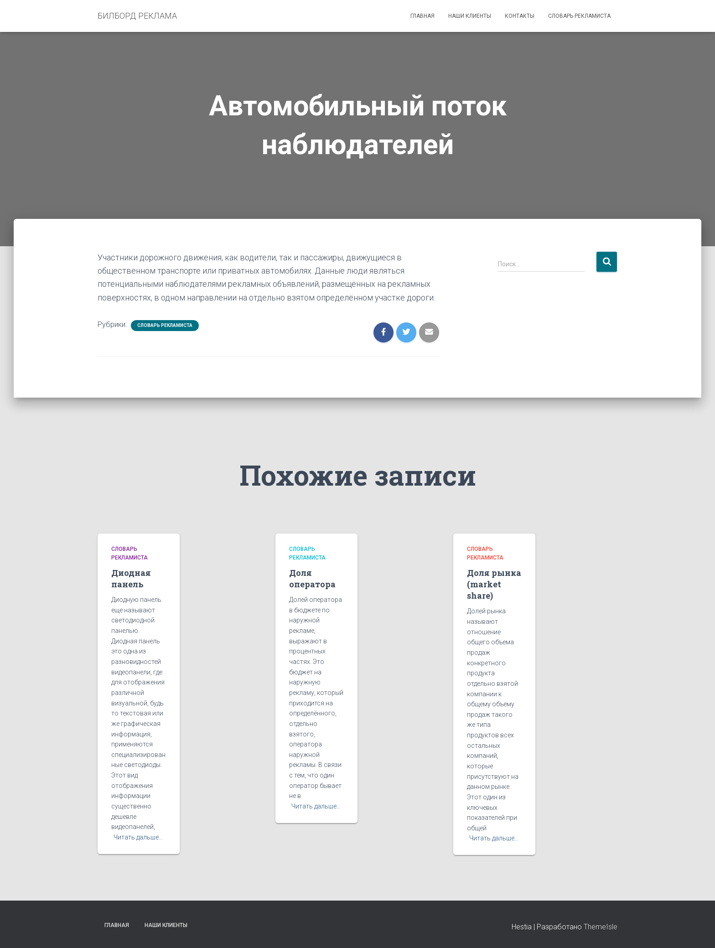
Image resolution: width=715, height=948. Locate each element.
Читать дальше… (138, 837)
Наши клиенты (469, 16)
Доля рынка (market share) (494, 584)
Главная (422, 16)
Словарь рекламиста (579, 16)
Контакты (519, 16)
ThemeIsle (600, 926)
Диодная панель (131, 578)
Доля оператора (312, 578)
